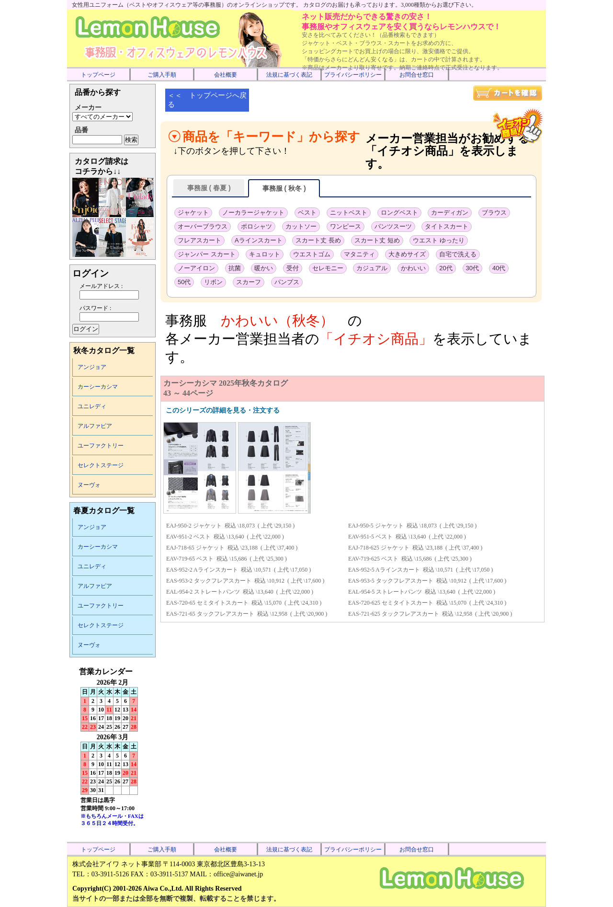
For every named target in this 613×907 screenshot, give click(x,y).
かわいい (413, 268)
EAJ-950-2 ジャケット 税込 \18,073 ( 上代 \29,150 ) (230, 525)
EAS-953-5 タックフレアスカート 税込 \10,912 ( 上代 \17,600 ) (427, 580)
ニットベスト (348, 212)
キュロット (264, 254)
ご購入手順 (162, 74)
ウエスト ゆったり (439, 240)
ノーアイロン (196, 268)
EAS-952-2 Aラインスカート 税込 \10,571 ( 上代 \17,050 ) (238, 569)
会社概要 (225, 74)
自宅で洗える (458, 254)
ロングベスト (399, 212)
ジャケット (193, 212)
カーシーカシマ (98, 386)
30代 (472, 268)
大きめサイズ (407, 254)
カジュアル (371, 268)
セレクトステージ (101, 465)
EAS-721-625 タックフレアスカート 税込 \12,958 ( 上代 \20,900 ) (430, 613)
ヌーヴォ (89, 485)
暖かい (263, 268)
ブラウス (494, 212)
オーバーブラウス (202, 226)
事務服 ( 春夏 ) (209, 188)
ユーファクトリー (101, 445)
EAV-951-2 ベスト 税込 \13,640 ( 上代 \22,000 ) (225, 536)
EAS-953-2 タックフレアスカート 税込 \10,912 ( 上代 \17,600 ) (245, 580)
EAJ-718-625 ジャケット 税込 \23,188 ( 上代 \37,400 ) (415, 547)
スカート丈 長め (318, 240)
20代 (445, 268)
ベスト (307, 212)
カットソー (301, 226)
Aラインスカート (259, 240)
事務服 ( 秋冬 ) (284, 188)
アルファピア (95, 426)
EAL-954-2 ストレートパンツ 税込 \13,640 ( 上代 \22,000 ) (239, 591)
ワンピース (345, 226)
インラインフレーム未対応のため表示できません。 (112, 753)
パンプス (286, 282)
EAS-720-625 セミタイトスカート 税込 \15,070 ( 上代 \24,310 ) (427, 602)
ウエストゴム (311, 254)
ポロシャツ (256, 226)
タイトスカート (446, 226)
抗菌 (234, 268)
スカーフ (248, 282)
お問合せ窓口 (416, 74)
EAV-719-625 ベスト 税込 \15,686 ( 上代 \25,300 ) (410, 558)
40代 (498, 268)
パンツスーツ (393, 226)
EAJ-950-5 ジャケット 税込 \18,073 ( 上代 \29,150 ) (412, 525)
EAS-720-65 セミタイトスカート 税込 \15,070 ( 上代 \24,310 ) (243, 602)
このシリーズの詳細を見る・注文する (223, 410)
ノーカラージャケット (253, 212)
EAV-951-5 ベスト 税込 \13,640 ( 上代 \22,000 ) (407, 536)
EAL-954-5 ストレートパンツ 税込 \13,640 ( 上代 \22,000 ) (421, 591)
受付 (292, 268)
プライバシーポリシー (353, 74)
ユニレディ (92, 406)
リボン (213, 282)
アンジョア (92, 367)
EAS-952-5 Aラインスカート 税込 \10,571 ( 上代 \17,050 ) (420, 569)
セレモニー (327, 268)
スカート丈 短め (377, 240)
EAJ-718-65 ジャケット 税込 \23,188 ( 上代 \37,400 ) (231, 547)
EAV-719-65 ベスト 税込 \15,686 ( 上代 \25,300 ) (226, 558)
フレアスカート (199, 240)
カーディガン (449, 212)
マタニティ (359, 254)
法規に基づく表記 (289, 74)
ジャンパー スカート (207, 254)
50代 (184, 282)
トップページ (98, 74)
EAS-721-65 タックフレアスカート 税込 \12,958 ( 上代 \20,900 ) (246, 613)
